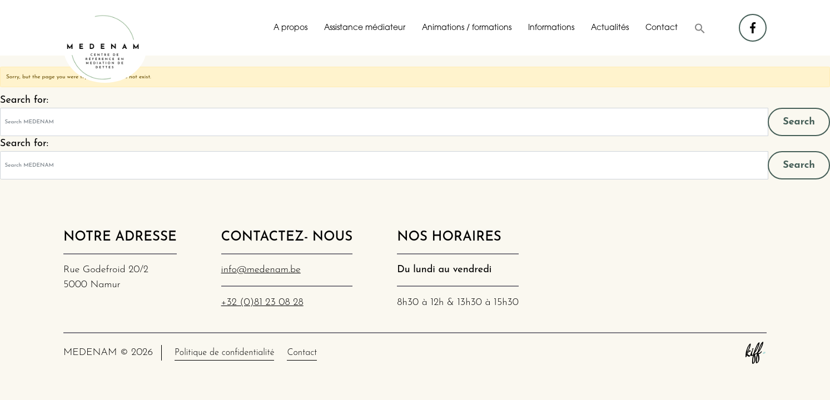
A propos (290, 28)
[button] (699, 28)
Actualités (610, 28)
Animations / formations (466, 28)
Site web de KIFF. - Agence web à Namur (755, 353)
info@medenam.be (261, 269)
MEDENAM (105, 47)
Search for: (24, 100)
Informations (551, 28)
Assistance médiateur (364, 28)
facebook (753, 22)
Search (799, 122)
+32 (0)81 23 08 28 (262, 302)
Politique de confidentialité (224, 352)
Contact (661, 28)
